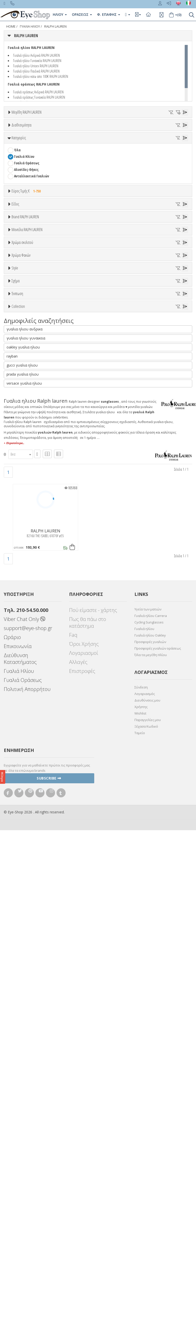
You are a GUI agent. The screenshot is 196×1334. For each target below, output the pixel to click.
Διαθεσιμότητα (21, 146)
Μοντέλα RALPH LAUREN (27, 433)
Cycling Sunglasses (149, 1126)
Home (11, 26)
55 (49, 130)
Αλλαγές (78, 1166)
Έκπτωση (17, 722)
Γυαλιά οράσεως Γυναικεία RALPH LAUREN (39, 97)
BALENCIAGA (22, 389)
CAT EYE (19, 678)
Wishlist (140, 1217)
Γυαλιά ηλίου (144, 1133)
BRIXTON (20, 409)
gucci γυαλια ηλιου (22, 869)
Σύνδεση (141, 1191)
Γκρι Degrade (26, 590)
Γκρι (19, 584)
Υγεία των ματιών (147, 1113)
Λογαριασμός (144, 1198)
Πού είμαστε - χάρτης (93, 1114)
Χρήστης (141, 1211)
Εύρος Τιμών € (22, 251)
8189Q (18, 484)
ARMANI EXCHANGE (27, 376)
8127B (18, 464)
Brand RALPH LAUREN (25, 344)
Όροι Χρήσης (84, 1148)
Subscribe (49, 1282)
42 (26, 130)
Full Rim (20, 640)
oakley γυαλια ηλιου (23, 851)
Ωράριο (12, 1141)
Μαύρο (21, 540)
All (16, 633)
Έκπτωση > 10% (26, 741)
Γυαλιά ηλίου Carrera (150, 1120)
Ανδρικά (20, 303)
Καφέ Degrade (27, 603)
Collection (18, 760)
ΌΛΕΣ (18, 772)
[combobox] (20, 958)
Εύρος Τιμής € (27, 239)
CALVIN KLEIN (23, 422)
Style (15, 621)
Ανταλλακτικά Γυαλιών (31, 224)
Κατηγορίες (19, 186)
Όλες (20, 734)
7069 (17, 451)
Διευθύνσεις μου (147, 1204)
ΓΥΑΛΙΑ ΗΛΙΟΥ (30, 26)
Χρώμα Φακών (21, 558)
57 (72, 130)
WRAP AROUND (24, 691)
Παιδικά (20, 316)
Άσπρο (21, 514)
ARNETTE (20, 383)
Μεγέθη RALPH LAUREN (26, 112)
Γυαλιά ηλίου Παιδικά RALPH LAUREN (36, 71)
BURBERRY (21, 415)
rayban (12, 860)
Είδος (15, 271)
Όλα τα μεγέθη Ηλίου (150, 1159)
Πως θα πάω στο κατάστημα (87, 1127)
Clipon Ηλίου (25, 577)
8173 (17, 477)
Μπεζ (20, 521)
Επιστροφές (82, 1175)
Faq (73, 1139)
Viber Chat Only (24, 1123)
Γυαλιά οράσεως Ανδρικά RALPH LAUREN (38, 91)
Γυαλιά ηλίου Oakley (150, 1139)
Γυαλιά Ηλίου (24, 204)
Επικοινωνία (18, 1150)
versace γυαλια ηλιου (24, 887)
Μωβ (20, 527)
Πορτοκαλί (24, 534)
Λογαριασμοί (83, 1157)
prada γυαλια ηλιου (23, 878)
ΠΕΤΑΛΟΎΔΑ (22, 704)
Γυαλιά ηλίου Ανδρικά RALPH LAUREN (36, 55)
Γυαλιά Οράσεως (26, 211)
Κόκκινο (22, 547)
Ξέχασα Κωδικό (146, 1230)
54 (38, 130)
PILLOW (19, 684)
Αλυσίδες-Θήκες (26, 217)
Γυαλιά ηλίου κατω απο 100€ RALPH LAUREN (40, 76)
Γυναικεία (21, 310)
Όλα (19, 171)
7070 (17, 458)
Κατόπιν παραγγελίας (33, 164)
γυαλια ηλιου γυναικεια (26, 842)
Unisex (19, 290)
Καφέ (20, 597)
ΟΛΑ (17, 124)
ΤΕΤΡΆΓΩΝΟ (23, 711)
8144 (17, 471)
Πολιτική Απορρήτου (27, 1193)
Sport (18, 297)
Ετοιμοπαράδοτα (29, 158)
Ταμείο (139, 1237)
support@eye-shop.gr (28, 1132)
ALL (18, 508)
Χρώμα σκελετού (22, 496)
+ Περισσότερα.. (14, 947)
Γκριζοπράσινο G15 (30, 610)
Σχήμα (16, 659)
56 (60, 130)
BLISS (18, 396)
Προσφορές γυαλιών (150, 1146)
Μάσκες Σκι (22, 323)
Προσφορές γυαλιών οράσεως (157, 1152)
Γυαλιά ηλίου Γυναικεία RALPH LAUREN (37, 60)
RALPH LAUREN (55, 26)
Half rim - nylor (25, 647)
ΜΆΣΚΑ (19, 697)
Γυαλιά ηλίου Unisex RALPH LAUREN (35, 65)
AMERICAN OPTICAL (28, 370)
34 (15, 130)
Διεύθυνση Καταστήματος (20, 1163)
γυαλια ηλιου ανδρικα (24, 833)
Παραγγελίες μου (147, 1224)
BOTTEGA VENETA (26, 402)
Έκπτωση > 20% (26, 747)
